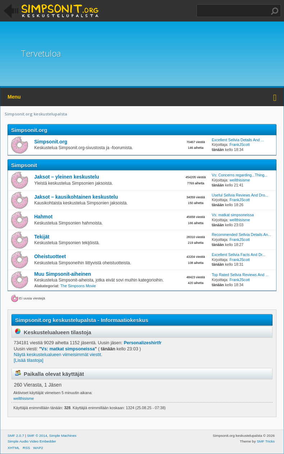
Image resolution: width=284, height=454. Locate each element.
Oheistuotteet (50, 256)
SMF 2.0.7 (16, 436)
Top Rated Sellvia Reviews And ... (240, 275)
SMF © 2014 (37, 436)
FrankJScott (239, 144)
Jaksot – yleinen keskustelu (66, 177)
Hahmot (43, 216)
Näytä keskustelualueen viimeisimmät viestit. (58, 354)
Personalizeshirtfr (143, 342)
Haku (274, 11)
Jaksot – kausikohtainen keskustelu (76, 197)
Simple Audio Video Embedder (32, 441)
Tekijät (41, 237)
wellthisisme (239, 180)
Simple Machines (62, 436)
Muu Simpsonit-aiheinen (62, 274)
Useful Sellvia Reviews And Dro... (240, 195)
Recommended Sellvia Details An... (241, 234)
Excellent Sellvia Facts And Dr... (239, 254)
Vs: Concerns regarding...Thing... (239, 175)
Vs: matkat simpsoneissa (233, 215)
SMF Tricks (266, 441)
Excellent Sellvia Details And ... (238, 140)
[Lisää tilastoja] (28, 360)
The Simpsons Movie (78, 286)
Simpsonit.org (29, 130)
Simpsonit (24, 165)
